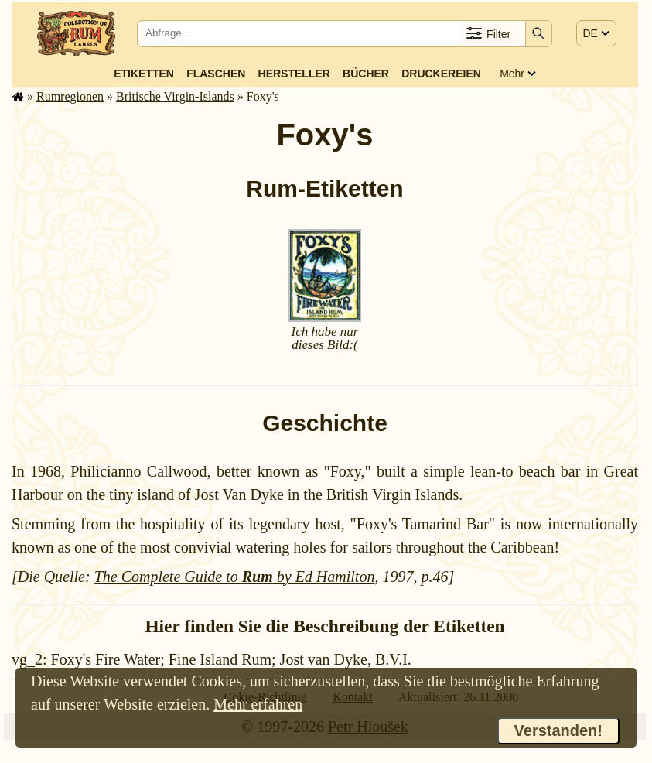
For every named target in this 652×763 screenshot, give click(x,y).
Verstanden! (558, 730)
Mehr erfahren (257, 704)
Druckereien (441, 73)
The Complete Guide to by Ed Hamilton (234, 576)
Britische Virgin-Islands (175, 96)
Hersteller (294, 73)
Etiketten (144, 73)
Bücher (366, 73)
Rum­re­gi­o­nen (70, 96)
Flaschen (215, 73)
